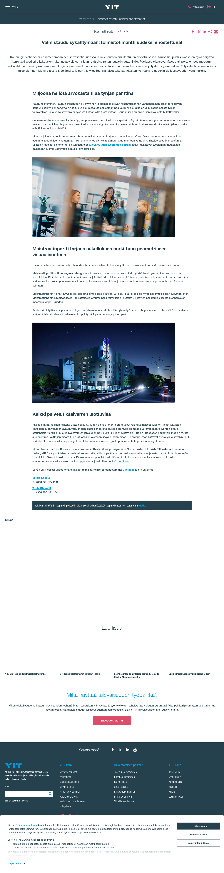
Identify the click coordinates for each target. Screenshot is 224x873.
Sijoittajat (173, 787)
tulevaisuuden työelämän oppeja (110, 144)
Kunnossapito (120, 782)
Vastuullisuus (175, 777)
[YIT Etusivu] (112, 7)
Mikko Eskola (41, 477)
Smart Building (121, 787)
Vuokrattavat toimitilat (70, 782)
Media (172, 792)
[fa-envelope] (216, 31)
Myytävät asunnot (68, 772)
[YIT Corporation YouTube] (135, 749)
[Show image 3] (183, 594)
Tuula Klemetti (41, 488)
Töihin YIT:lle (175, 772)
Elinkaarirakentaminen (124, 792)
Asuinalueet (65, 777)
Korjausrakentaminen (124, 777)
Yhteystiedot (65, 806)
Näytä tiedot (14, 863)
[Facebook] (193, 31)
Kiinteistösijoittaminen (70, 792)
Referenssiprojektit (68, 797)
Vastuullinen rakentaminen (72, 801)
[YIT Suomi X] (120, 749)
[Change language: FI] (213, 6)
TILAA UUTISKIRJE (112, 720)
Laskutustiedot (176, 797)
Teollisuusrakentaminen (125, 772)
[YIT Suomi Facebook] (112, 749)
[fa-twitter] (199, 31)
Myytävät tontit (67, 787)
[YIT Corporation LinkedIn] (127, 749)
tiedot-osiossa (105, 851)
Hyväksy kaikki (199, 826)
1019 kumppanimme (26, 825)
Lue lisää (123, 461)
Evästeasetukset (199, 834)
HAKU (7, 786)
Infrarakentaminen (123, 797)
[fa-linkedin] (204, 31)
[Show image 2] (183, 552)
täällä (141, 505)
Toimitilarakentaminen (124, 801)
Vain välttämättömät (198, 843)
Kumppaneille (175, 782)
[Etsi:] (50, 793)
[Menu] (11, 7)
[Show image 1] (76, 573)
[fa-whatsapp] (210, 31)
